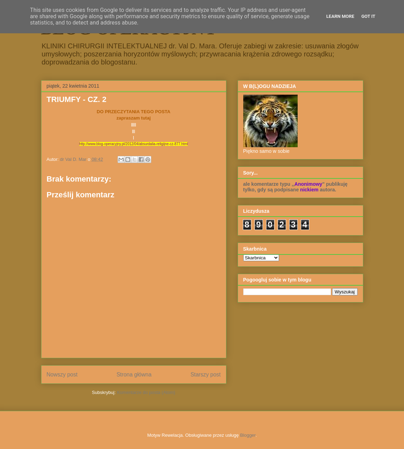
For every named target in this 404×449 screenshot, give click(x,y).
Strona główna (134, 374)
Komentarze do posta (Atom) (146, 392)
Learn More (340, 16)
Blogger (248, 435)
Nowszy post (62, 374)
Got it (368, 16)
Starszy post (206, 374)
